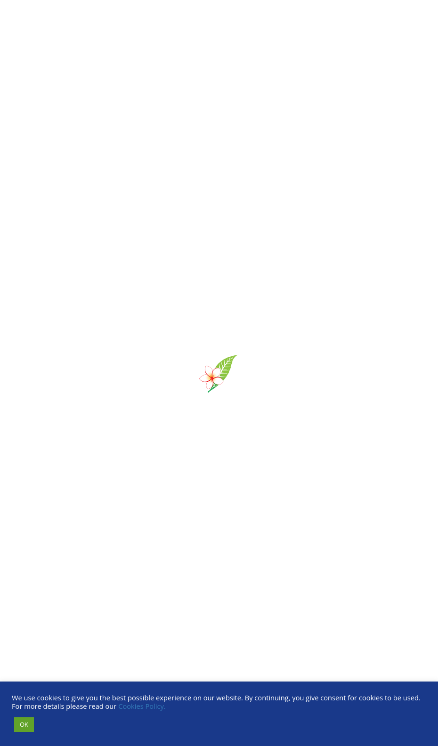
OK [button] (24, 724)
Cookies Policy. (142, 706)
